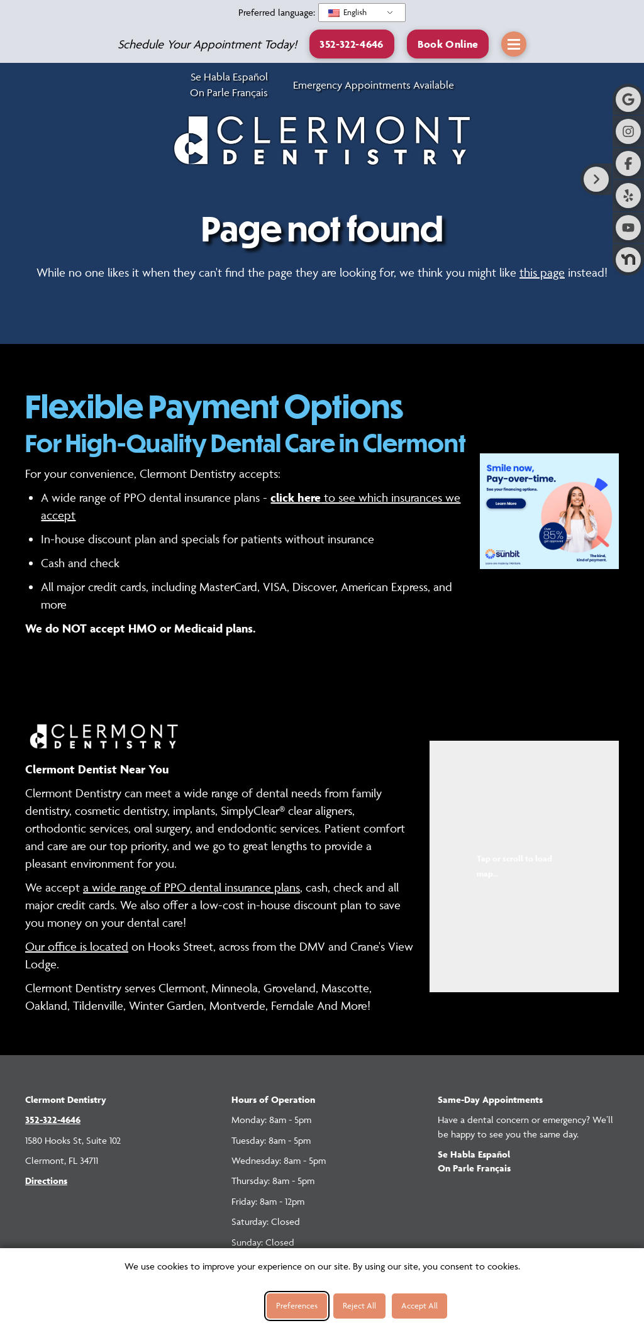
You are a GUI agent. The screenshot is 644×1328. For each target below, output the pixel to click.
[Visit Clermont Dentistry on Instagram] (628, 131)
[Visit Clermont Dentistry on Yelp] (628, 195)
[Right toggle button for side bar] (596, 179)
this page (542, 272)
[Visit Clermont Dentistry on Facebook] (628, 163)
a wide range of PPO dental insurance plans (191, 887)
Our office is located (76, 946)
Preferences (297, 1305)
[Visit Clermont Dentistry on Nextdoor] (628, 259)
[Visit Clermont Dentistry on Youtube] (628, 227)
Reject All (359, 1305)
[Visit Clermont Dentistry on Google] (628, 99)
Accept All (419, 1305)
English (347, 12)
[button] (448, 44)
